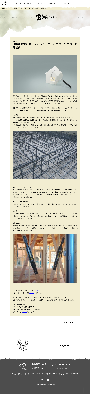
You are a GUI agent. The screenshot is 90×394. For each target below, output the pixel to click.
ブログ (59, 3)
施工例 (29, 3)
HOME (3, 8)
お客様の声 (51, 3)
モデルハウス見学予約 (72, 374)
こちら (36, 290)
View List (69, 322)
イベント (36, 3)
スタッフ (43, 3)
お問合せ (66, 3)
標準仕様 (22, 3)
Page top (65, 345)
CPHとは (15, 3)
